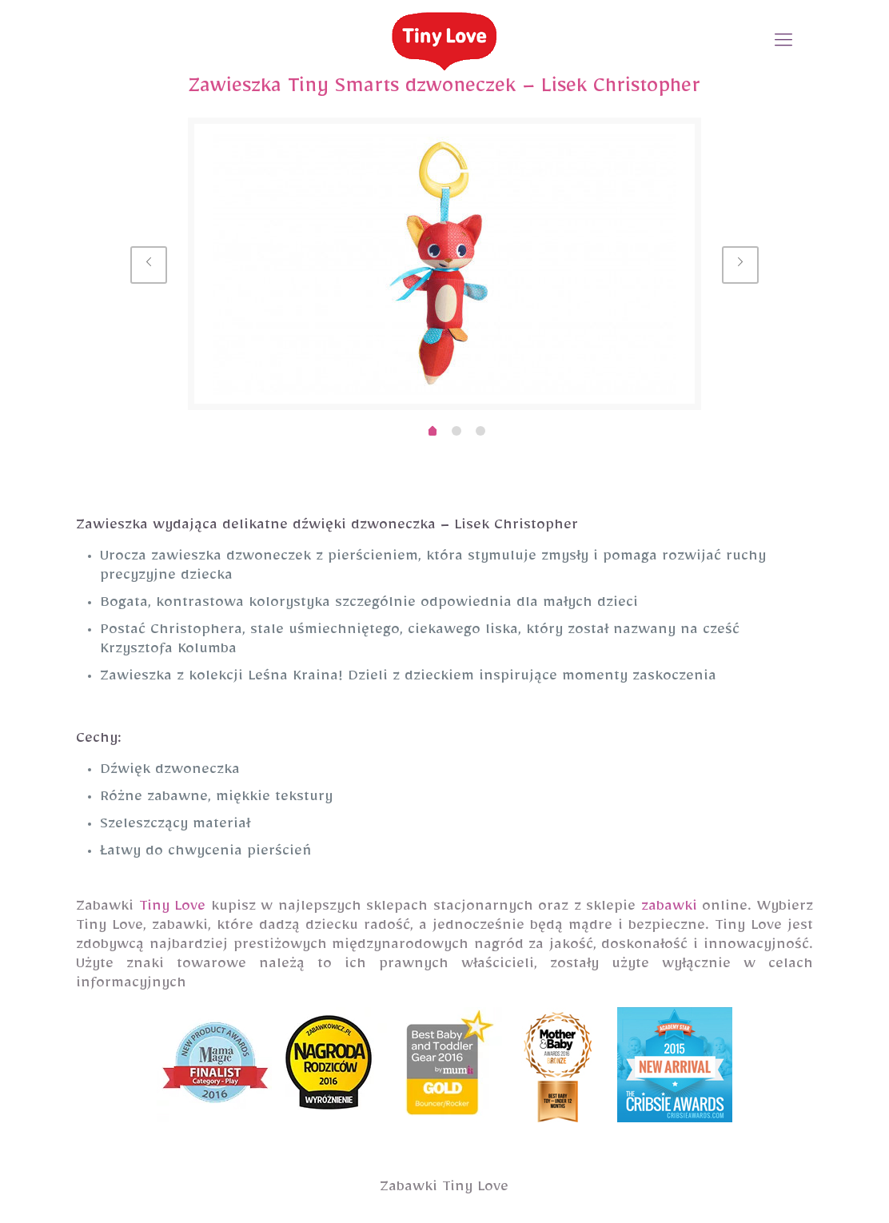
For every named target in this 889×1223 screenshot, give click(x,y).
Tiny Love (172, 909)
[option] (444, 264)
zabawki (669, 909)
